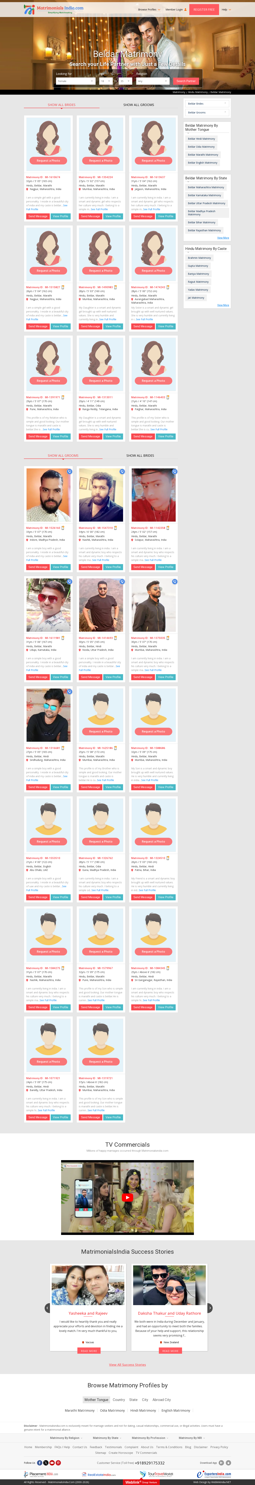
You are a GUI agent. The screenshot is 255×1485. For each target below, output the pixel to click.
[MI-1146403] (154, 364)
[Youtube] (52, 1463)
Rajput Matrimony (198, 281)
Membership (43, 1447)
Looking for (64, 74)
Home (28, 1447)
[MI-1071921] (48, 1045)
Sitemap (100, 1453)
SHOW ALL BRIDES (61, 105)
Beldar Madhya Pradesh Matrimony (201, 212)
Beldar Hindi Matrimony (201, 138)
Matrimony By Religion (66, 1438)
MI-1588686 (157, 748)
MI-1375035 (157, 638)
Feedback (96, 1447)
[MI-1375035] (154, 605)
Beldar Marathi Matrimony (203, 154)
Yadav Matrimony (198, 289)
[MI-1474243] (154, 254)
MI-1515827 (52, 287)
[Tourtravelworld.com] (156, 1474)
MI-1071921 (52, 1078)
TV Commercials (146, 1453)
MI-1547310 (105, 528)
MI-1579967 (105, 968)
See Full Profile (99, 209)
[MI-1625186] (101, 715)
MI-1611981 (52, 638)
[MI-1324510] (154, 825)
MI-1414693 (105, 638)
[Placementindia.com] (41, 1474)
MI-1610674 (52, 177)
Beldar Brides (195, 103)
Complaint (131, 1447)
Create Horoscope (121, 1453)
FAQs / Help (62, 1447)
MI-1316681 (52, 748)
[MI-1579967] (101, 935)
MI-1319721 (105, 1078)
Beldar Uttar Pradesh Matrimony (206, 203)
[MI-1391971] (48, 364)
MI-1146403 (157, 397)
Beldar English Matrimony (202, 162)
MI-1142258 (157, 528)
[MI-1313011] (101, 364)
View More (223, 237)
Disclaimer (201, 1447)
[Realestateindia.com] (99, 1474)
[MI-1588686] (154, 715)
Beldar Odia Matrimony (201, 146)
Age (101, 74)
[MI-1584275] (48, 935)
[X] (46, 1463)
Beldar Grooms (197, 112)
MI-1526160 (52, 528)
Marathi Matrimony (80, 1410)
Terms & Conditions (169, 1447)
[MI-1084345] (154, 935)
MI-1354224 (105, 177)
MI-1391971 (52, 397)
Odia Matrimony (112, 1410)
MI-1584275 (52, 968)
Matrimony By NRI (192, 1438)
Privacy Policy (219, 1447)
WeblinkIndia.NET (221, 1482)
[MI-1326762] (101, 825)
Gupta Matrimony (198, 265)
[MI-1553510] (48, 825)
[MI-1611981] (48, 605)
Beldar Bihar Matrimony (201, 222)
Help (226, 9)
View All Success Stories (127, 1365)
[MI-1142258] (154, 495)
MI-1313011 (105, 397)
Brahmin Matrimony (199, 257)
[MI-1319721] (101, 1045)
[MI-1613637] (154, 144)
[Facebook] (39, 1463)
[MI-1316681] (48, 715)
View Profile (60, 216)
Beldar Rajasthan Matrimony (204, 230)
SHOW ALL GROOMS (138, 105)
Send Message (38, 216)
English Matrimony (176, 1410)
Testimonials (113, 1447)
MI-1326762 (105, 858)
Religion (141, 74)
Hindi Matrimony (143, 1410)
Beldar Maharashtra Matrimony (206, 187)
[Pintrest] (58, 1463)
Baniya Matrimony (198, 273)
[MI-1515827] (48, 254)
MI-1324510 (157, 858)
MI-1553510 (52, 858)
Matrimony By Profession (150, 1438)
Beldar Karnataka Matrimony (204, 195)
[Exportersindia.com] (214, 1474)
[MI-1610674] (48, 144)
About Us (147, 1447)
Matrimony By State (107, 1438)
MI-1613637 (157, 177)
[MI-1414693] (101, 605)
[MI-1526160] (48, 495)
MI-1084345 (157, 968)
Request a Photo (48, 161)
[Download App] (221, 1463)
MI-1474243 (157, 287)
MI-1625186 (105, 748)
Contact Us (80, 1447)
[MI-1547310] (101, 495)
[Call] (69, 471)
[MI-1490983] (101, 254)
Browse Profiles (149, 9)
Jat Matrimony (196, 297)
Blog (188, 1447)
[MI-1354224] (101, 144)
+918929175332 (150, 1463)
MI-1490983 (105, 287)
